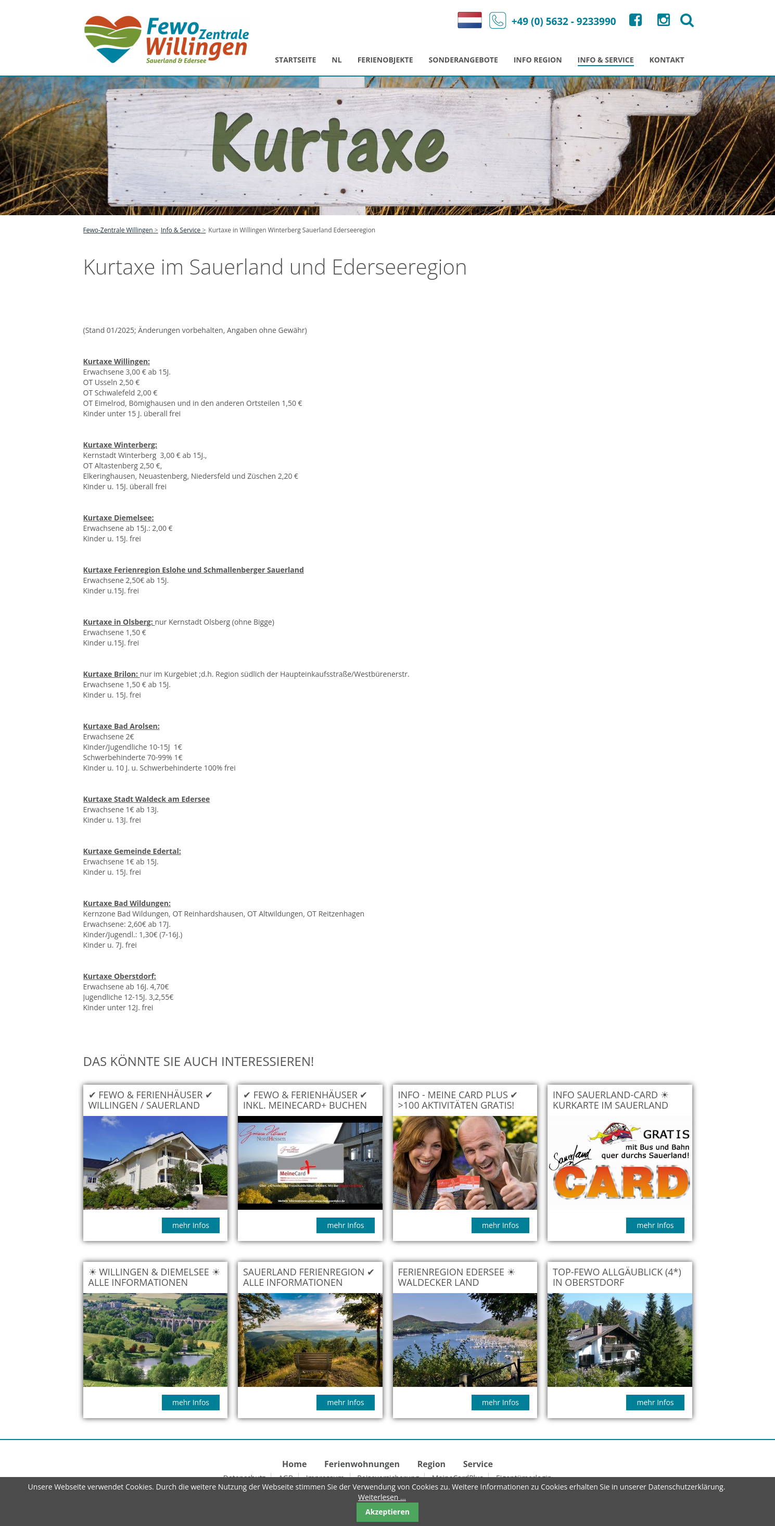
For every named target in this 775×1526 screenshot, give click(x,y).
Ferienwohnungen (362, 1464)
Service (478, 1464)
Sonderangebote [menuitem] (463, 60)
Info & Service (181, 230)
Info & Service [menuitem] (606, 60)
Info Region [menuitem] (538, 60)
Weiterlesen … (382, 1497)
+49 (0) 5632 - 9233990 (550, 20)
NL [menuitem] (336, 60)
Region (431, 1464)
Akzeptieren (387, 1512)
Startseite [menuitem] (295, 60)
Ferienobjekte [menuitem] (385, 60)
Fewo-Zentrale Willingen (118, 230)
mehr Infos (190, 1225)
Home (294, 1464)
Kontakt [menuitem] (667, 60)
